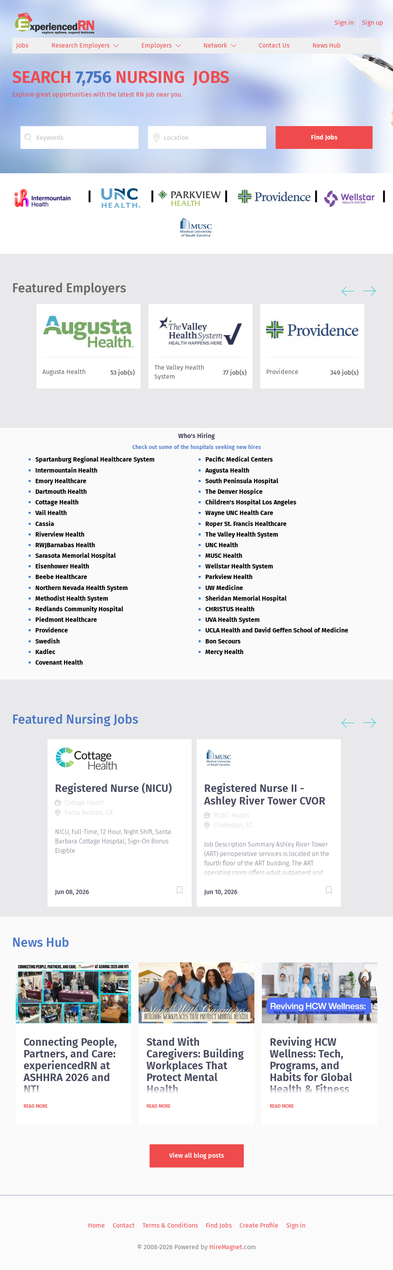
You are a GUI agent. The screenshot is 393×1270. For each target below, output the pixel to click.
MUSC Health (223, 555)
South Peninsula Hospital (241, 481)
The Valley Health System (241, 534)
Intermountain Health (66, 470)
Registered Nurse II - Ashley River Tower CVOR (264, 794)
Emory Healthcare (60, 481)
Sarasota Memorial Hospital (75, 555)
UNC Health (221, 545)
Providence (51, 630)
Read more (36, 1106)
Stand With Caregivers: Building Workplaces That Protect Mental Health (195, 1065)
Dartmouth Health (61, 491)
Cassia (44, 524)
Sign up (372, 22)
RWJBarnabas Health (65, 545)
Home (96, 1225)
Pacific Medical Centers (239, 459)
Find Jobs (324, 137)
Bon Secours (223, 641)
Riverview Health (59, 534)
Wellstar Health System (239, 566)
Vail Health (51, 513)
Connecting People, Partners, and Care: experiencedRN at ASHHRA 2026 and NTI (70, 1065)
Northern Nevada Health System (81, 588)
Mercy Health (224, 652)
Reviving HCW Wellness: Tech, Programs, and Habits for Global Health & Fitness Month (311, 1071)
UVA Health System (232, 619)
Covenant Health (59, 662)
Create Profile (258, 1225)
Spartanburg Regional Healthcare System (95, 459)
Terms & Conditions (170, 1225)
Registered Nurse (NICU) (113, 788)
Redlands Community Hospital (79, 609)
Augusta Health (227, 470)
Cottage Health (57, 502)
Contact (124, 1225)
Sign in (344, 22)
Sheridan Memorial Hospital (246, 598)
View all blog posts (196, 1155)
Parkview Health (228, 577)
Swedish (47, 641)
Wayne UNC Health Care (239, 513)
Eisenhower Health (62, 566)
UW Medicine (224, 588)
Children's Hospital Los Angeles (250, 502)
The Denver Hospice (234, 491)
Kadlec (45, 652)
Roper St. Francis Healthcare (246, 524)
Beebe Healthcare (61, 577)
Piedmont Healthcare (66, 619)
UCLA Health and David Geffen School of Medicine (276, 630)
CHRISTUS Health (229, 609)
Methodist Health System (71, 598)
